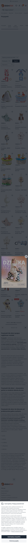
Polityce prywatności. (5, 530)
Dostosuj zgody (14, 541)
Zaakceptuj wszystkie (14, 537)
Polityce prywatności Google (17, 531)
